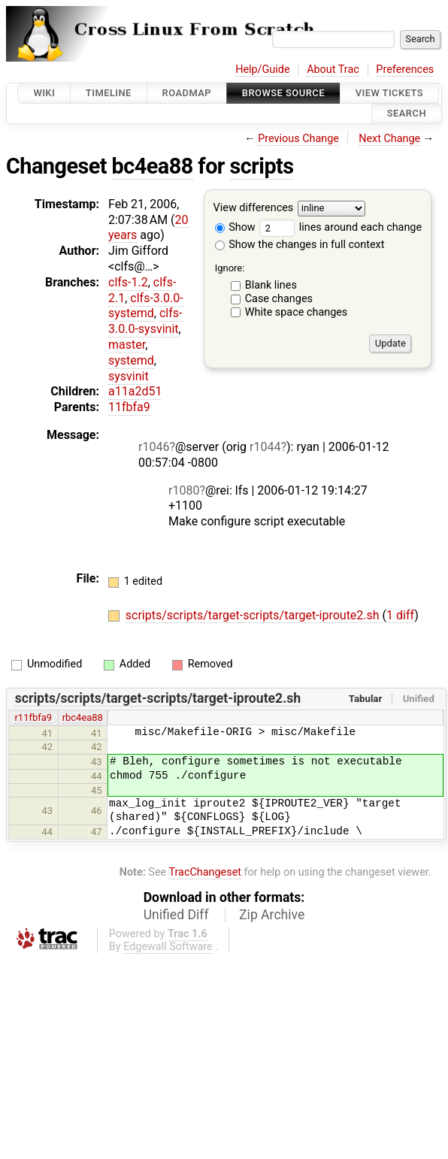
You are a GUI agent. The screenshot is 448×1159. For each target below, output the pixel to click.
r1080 (183, 490)
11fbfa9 (129, 407)
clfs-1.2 (128, 282)
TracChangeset (204, 872)
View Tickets (389, 92)
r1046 (153, 447)
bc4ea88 (152, 166)
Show (235, 227)
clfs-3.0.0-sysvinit (145, 321)
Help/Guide (262, 69)
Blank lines (271, 285)
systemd (131, 360)
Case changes (279, 298)
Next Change (389, 138)
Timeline (109, 92)
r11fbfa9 (33, 717)
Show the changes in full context (300, 244)
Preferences (405, 69)
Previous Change (298, 138)
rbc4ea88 (82, 717)
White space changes (296, 312)
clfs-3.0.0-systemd (145, 306)
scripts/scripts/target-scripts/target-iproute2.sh (254, 615)
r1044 (265, 447)
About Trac (333, 69)
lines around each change (340, 227)
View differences (253, 207)
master (126, 344)
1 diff (400, 615)
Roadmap (187, 92)
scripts (262, 166)
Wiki (44, 92)
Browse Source (283, 92)
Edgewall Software (168, 946)
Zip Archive (271, 914)
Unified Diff (176, 914)
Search (406, 114)
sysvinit (128, 376)
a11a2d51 (135, 391)
